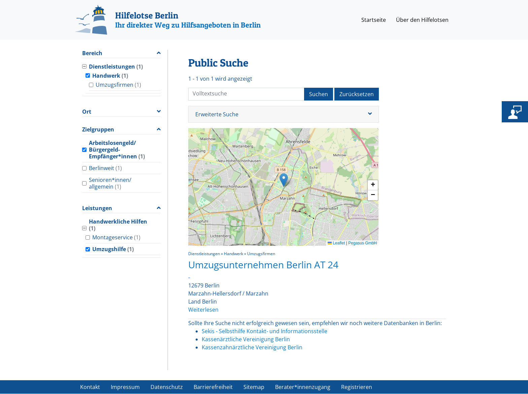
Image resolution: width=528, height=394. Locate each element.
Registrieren (356, 387)
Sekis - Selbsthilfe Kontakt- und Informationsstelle (264, 331)
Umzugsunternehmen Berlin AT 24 (263, 264)
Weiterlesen (203, 309)
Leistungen (97, 208)
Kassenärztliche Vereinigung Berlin (246, 339)
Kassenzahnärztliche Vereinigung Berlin (252, 347)
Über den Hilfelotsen (422, 20)
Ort (86, 111)
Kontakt (90, 387)
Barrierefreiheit (213, 387)
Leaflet (336, 243)
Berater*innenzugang (302, 387)
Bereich (92, 53)
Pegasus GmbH (362, 243)
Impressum (125, 387)
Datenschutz (167, 387)
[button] (283, 180)
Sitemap (253, 387)
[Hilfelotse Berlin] (168, 20)
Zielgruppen (98, 129)
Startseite (373, 20)
